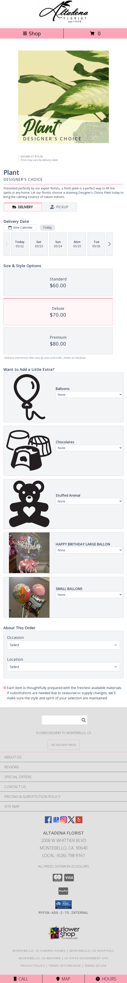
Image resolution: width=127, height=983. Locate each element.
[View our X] (71, 821)
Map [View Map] (63, 979)
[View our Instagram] (63, 821)
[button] (63, 904)
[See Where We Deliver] (63, 745)
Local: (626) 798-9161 (63, 855)
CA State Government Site (86, 958)
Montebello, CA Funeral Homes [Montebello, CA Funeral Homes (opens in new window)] (39, 951)
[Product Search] (64, 720)
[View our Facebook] (48, 821)
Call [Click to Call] (21, 979)
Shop (32, 33)
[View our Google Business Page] (56, 821)
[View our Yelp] (79, 821)
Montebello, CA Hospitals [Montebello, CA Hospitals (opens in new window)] (92, 951)
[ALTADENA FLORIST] (63, 22)
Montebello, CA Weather (40, 958)
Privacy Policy (32, 966)
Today (47, 227)
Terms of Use (96, 966)
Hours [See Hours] (106, 979)
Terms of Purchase (65, 966)
